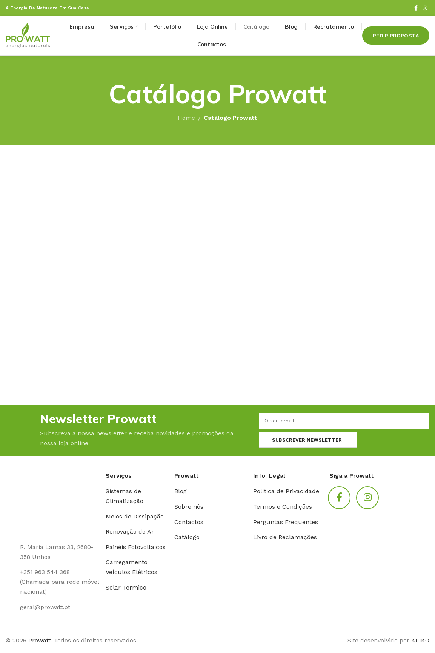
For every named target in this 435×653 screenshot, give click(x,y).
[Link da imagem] (53, 502)
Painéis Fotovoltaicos (136, 547)
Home (186, 117)
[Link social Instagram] (424, 8)
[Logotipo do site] (28, 35)
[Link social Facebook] (415, 8)
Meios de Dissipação (135, 516)
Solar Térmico (126, 587)
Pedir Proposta (396, 35)
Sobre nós (188, 506)
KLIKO (420, 640)
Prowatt (39, 640)
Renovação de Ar (130, 531)
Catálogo (187, 537)
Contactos (188, 522)
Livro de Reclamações (285, 537)
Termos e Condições (282, 506)
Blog (180, 491)
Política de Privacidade (286, 491)
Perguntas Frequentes (285, 522)
